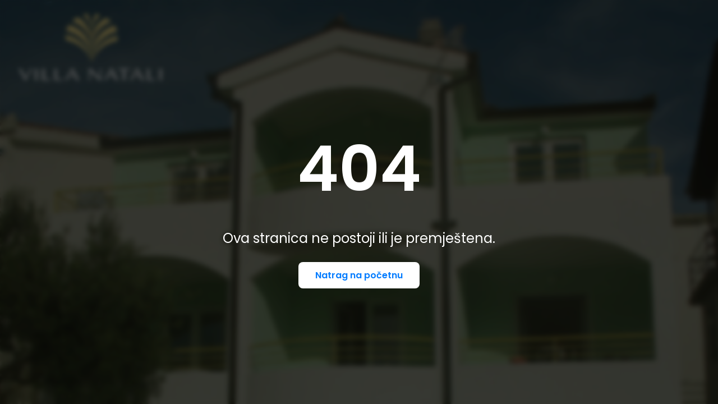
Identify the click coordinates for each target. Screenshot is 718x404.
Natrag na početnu (359, 275)
